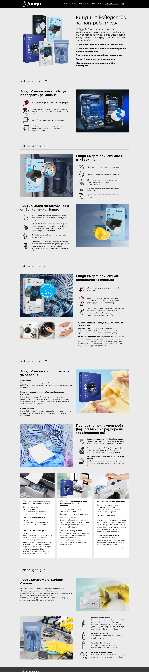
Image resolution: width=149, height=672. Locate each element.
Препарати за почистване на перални (100, 55)
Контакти (96, 4)
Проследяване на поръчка (76, 4)
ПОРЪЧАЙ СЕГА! (111, 4)
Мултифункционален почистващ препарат (97, 65)
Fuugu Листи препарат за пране (97, 60)
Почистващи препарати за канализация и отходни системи (101, 50)
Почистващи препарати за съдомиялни (101, 44)
